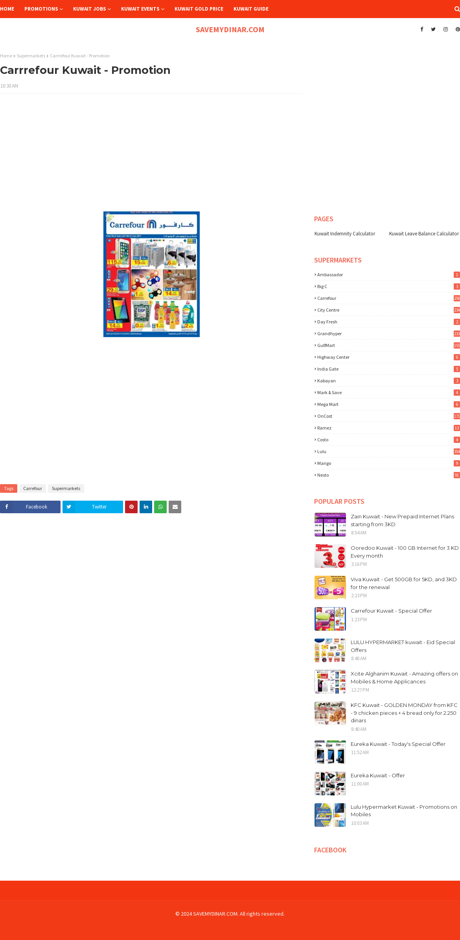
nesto (388, 475)
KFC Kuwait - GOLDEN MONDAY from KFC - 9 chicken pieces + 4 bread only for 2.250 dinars (404, 712)
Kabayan (388, 381)
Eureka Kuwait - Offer (378, 775)
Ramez (388, 428)
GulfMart (388, 345)
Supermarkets (31, 56)
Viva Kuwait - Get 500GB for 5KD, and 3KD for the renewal (404, 583)
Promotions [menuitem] (41, 9)
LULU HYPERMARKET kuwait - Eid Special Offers (403, 646)
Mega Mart (388, 404)
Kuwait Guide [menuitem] (251, 9)
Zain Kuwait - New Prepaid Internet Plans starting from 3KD (402, 520)
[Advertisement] (151, 156)
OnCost (388, 416)
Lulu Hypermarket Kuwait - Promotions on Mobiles (404, 811)
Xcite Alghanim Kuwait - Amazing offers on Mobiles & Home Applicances (404, 677)
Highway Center (388, 357)
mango (388, 463)
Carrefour (32, 488)
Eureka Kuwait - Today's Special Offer (398, 744)
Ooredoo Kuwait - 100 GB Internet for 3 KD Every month (405, 552)
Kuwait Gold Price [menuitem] (199, 9)
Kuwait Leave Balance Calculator (424, 233)
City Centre (388, 310)
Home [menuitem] (7, 9)
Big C (388, 286)
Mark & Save (388, 392)
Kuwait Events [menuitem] (140, 9)
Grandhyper (388, 333)
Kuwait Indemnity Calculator (345, 233)
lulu (388, 451)
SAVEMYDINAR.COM (230, 29)
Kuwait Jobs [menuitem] (89, 9)
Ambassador (388, 274)
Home (6, 56)
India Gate (388, 369)
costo (388, 439)
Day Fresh (388, 322)
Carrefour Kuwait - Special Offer (391, 611)
